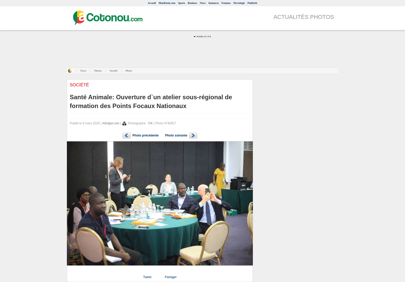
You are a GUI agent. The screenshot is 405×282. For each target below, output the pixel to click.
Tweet (147, 277)
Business (192, 3)
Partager (171, 277)
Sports (181, 3)
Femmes (226, 3)
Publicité (252, 3)
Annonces (213, 3)
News (203, 3)
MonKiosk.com (167, 3)
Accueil (152, 3)
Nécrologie (239, 3)
